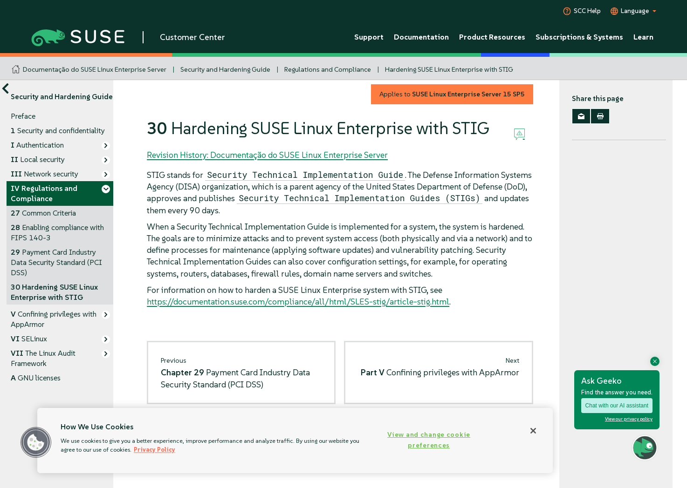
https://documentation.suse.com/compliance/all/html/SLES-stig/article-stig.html (298, 301)
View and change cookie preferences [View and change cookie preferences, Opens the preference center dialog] (428, 439)
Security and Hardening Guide (225, 69)
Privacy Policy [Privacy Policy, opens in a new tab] (154, 450)
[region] (295, 440)
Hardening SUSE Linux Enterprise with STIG (449, 69)
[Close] (533, 430)
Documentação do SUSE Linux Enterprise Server (94, 69)
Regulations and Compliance (327, 69)
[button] (36, 442)
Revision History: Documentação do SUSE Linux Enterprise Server (267, 154)
